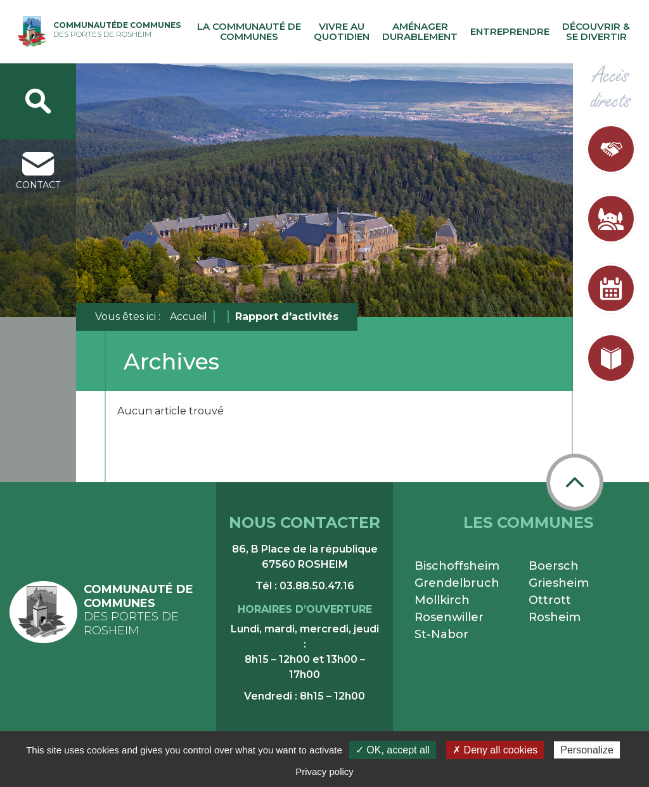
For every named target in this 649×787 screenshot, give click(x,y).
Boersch (554, 566)
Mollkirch (442, 600)
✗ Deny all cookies (495, 750)
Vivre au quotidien (341, 31)
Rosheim (555, 617)
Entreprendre (509, 31)
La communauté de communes (249, 31)
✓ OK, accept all (393, 750)
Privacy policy (324, 771)
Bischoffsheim (456, 566)
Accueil (188, 316)
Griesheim (559, 583)
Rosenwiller (449, 617)
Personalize (587, 750)
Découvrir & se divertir (596, 31)
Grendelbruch (456, 583)
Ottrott (550, 600)
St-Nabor (441, 634)
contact (38, 171)
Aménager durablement (420, 31)
